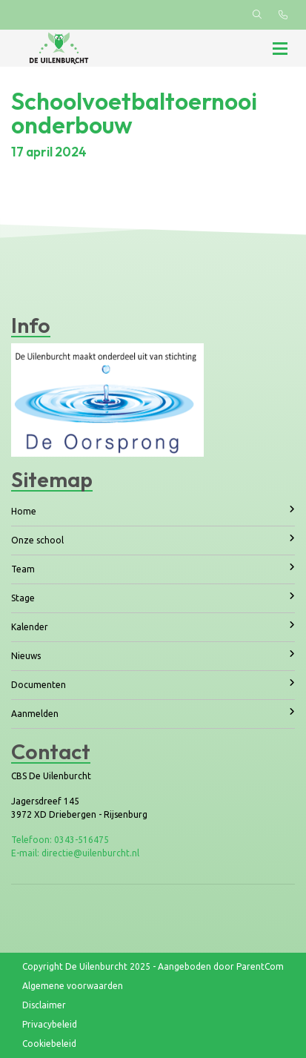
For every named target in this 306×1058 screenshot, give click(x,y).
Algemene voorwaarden (72, 986)
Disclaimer (44, 1005)
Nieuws (153, 655)
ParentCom (260, 966)
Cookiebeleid (49, 1043)
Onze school (153, 539)
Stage (153, 597)
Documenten (153, 684)
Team (153, 568)
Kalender (153, 626)
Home (153, 510)
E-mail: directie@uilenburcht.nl (75, 853)
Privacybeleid (49, 1024)
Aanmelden (153, 712)
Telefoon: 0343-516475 (60, 839)
